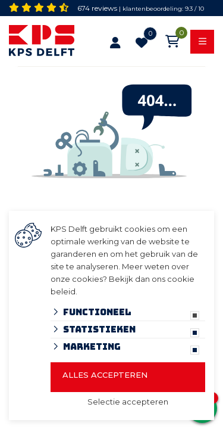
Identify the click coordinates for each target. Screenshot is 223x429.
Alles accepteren (104, 375)
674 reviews (97, 8)
